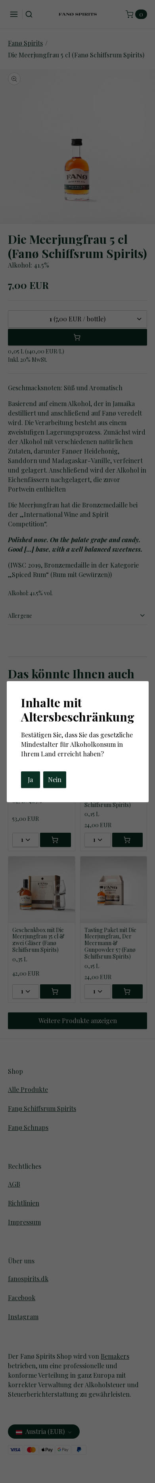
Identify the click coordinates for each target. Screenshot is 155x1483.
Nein (54, 779)
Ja (30, 779)
